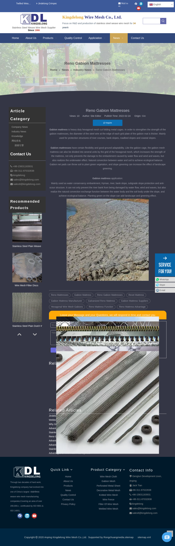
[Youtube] (139, 8)
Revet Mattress (136, 295)
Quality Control (68, 495)
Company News (20, 127)
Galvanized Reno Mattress (101, 301)
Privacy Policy (68, 504)
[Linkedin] (141, 4)
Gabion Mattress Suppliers (134, 301)
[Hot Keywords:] (163, 21)
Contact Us (68, 499)
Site (144, 116)
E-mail (162, 290)
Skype (162, 285)
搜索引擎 (19, 145)
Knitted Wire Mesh (108, 495)
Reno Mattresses (60, 295)
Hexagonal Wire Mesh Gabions (67, 306)
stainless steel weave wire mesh (112, 23)
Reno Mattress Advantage (132, 306)
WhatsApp (164, 279)
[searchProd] (151, 21)
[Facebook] (136, 4)
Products (68, 485)
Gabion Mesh (108, 481)
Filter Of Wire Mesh (108, 504)
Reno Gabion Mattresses (110, 295)
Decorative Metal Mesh (108, 490)
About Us (68, 481)
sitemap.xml (144, 537)
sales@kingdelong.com (144, 508)
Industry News (19, 131)
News (68, 490)
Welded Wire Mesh (108, 508)
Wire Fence (108, 499)
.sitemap (129, 537)
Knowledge (17, 136)
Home (68, 476)
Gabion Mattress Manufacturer (66, 301)
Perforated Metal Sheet (108, 485)
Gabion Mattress (82, 295)
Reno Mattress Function (101, 306)
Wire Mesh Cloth (108, 476)
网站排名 (16, 140)
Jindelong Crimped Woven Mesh (53, 3)
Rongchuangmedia (114, 537)
